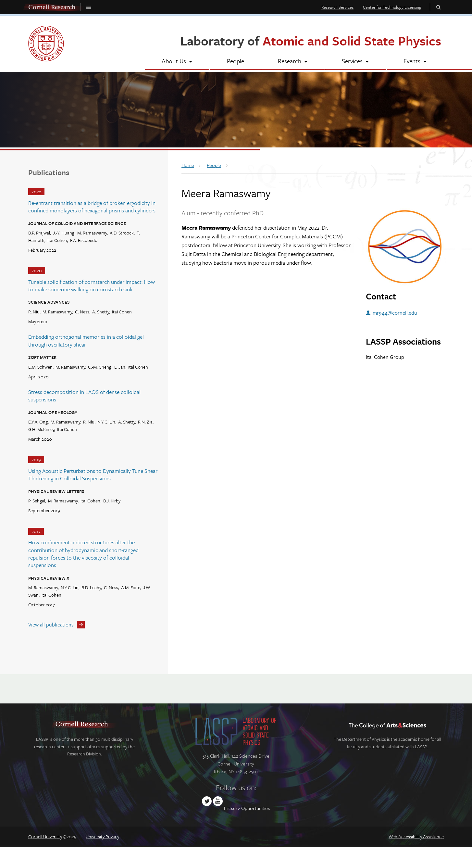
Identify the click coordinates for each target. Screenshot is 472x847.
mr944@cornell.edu (395, 313)
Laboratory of (310, 40)
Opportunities (255, 808)
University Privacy (102, 836)
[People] (235, 61)
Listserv (232, 808)
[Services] (355, 61)
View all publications (51, 624)
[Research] (293, 61)
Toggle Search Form (438, 7)
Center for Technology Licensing (392, 7)
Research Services (337, 7)
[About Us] (177, 61)
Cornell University (45, 836)
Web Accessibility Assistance (416, 836)
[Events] (415, 61)
